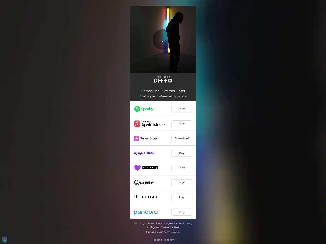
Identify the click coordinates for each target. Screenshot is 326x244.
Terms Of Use (170, 227)
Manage (151, 231)
